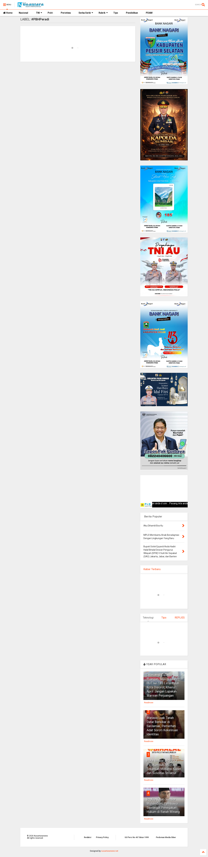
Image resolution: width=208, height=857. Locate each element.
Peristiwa (66, 13)
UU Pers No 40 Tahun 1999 (137, 837)
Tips (115, 13)
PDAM (149, 13)
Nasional (23, 13)
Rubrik (103, 13)
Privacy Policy (102, 837)
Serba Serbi (86, 13)
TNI (39, 13)
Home (7, 13)
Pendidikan (132, 13)
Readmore (148, 703)
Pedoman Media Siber (166, 837)
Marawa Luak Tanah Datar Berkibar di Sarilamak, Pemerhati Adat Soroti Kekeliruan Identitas (162, 726)
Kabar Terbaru (152, 569)
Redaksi (87, 837)
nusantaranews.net (109, 851)
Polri (50, 13)
